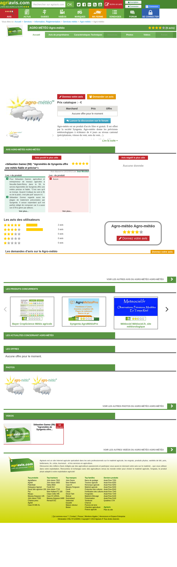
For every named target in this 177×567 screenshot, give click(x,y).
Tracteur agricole (91, 483)
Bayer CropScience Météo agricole (32, 323)
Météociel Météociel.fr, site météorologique (136, 325)
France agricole (91, 509)
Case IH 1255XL (53, 496)
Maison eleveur (72, 505)
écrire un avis (113, 4)
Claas (68, 492)
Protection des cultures (93, 489)
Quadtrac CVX (109, 501)
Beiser (68, 507)
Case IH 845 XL (34, 505)
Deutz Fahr (70, 494)
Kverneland (70, 498)
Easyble (69, 503)
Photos (129, 35)
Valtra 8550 (51, 485)
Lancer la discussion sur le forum (87, 120)
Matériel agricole (91, 487)
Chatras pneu (33, 501)
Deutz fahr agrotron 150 (37, 489)
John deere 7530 (34, 498)
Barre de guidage (91, 480)
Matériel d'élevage (92, 496)
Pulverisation (90, 498)
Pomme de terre (91, 505)
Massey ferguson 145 (36, 496)
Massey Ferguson (73, 487)
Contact (73, 516)
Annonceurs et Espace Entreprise (112, 516)
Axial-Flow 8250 (110, 483)
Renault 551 (51, 501)
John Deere (70, 480)
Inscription (133, 2)
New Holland (71, 483)
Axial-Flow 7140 (110, 494)
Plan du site (108, 510)
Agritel (30, 483)
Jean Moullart (83, 171)
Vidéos (146, 35)
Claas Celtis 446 (53, 494)
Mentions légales (91, 516)
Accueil (36, 35)
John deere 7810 (53, 480)
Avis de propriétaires (59, 35)
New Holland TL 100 (54, 492)
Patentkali (31, 485)
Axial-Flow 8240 (110, 489)
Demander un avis (101, 96)
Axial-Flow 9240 (110, 487)
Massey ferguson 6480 (55, 498)
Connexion (133, 6)
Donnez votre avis (71, 96)
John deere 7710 (53, 489)
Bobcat (68, 496)
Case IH (69, 485)
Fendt (68, 489)
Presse (80, 516)
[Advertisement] (89, 65)
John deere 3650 (53, 483)
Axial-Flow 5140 (110, 498)
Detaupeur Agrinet (35, 487)
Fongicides (89, 494)
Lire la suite (110, 140)
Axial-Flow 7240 (110, 492)
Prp (29, 492)
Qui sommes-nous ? (60, 516)
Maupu (30, 494)
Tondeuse (88, 501)
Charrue (88, 503)
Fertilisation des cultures (94, 492)
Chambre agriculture (92, 507)
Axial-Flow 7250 (110, 480)
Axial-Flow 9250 (110, 485)
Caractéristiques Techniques (88, 35)
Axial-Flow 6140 (110, 496)
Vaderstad (70, 501)
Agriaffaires (32, 480)
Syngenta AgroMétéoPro (84, 323)
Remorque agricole (92, 485)
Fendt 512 (51, 487)
